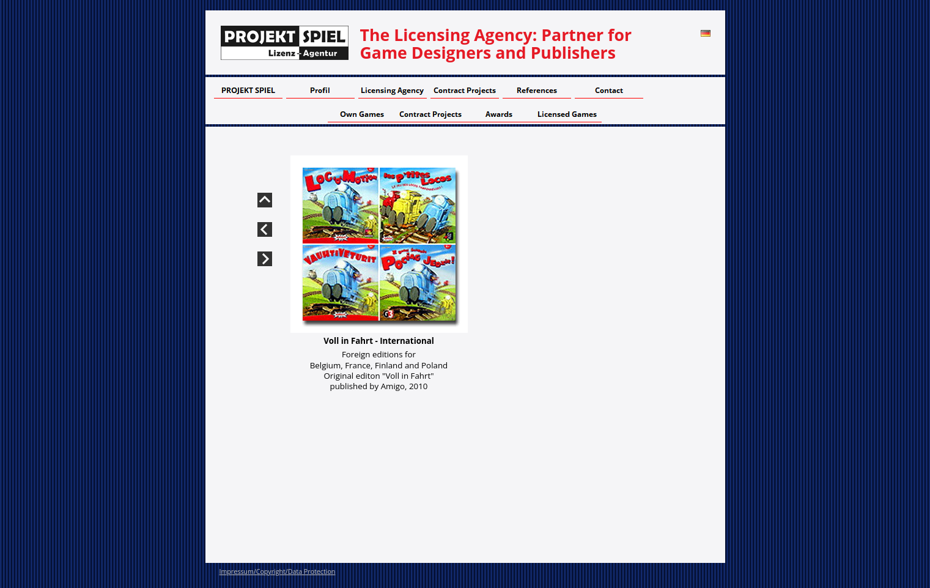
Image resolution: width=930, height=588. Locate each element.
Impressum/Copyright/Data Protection (278, 571)
